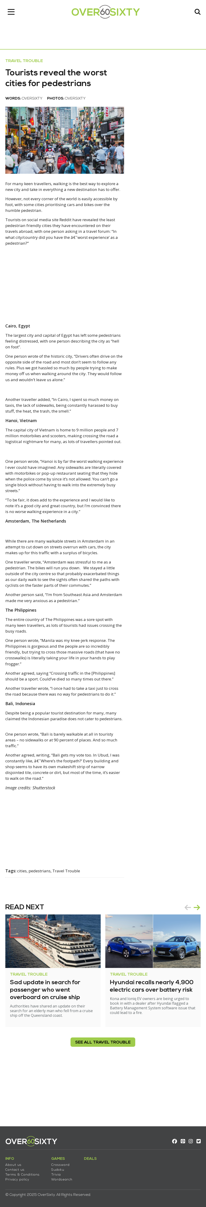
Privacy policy (19, 1177)
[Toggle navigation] (13, 13)
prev (186, 962)
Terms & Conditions (24, 1172)
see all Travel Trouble (103, 1097)
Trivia (57, 1172)
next (195, 962)
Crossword (62, 1163)
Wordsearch (63, 1177)
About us (15, 1163)
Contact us (16, 1168)
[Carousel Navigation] (190, 962)
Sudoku (59, 1168)
